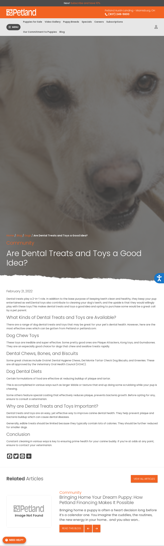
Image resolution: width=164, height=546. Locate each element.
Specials (87, 21)
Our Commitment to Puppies (40, 31)
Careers (99, 21)
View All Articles (144, 479)
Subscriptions (114, 21)
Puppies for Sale (32, 21)
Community (20, 242)
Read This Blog (71, 528)
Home (10, 235)
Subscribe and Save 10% (85, 3)
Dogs (28, 235)
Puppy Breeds (71, 21)
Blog (62, 31)
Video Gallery (53, 21)
